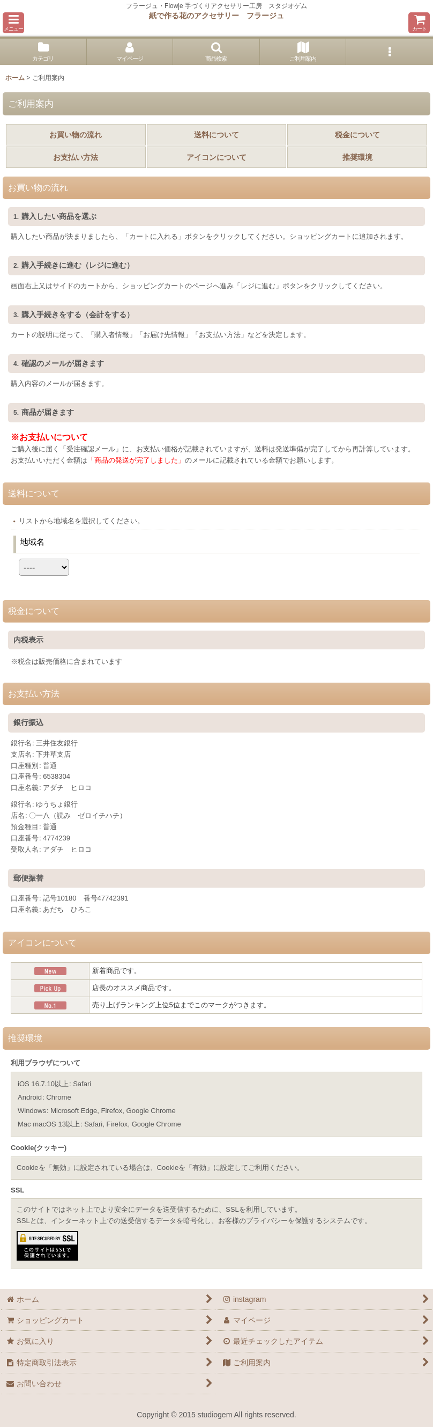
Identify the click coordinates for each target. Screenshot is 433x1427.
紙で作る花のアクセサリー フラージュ (216, 15)
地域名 (32, 541)
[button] (13, 22)
